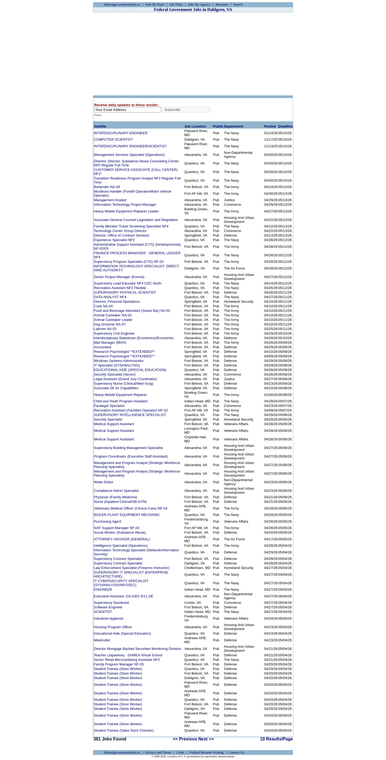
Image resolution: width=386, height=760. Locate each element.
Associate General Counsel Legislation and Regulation (136, 220)
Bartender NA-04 (107, 187)
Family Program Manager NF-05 (119, 664)
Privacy (97, 115)
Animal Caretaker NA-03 (113, 315)
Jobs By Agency (199, 4)
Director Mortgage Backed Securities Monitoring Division (137, 649)
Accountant (102, 347)
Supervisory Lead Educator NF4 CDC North (127, 283)
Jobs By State (154, 4)
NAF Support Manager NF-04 (116, 528)
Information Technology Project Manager (125, 205)
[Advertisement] (193, 53)
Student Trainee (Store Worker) (118, 669)
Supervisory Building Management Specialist (128, 448)
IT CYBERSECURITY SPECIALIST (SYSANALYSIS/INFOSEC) (121, 583)
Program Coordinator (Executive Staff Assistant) (131, 456)
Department (233, 126)
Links (180, 752)
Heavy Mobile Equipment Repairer (120, 395)
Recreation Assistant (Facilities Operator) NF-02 (131, 410)
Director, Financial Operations (117, 301)
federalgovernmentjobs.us (122, 4)
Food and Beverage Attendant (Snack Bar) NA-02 (132, 311)
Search (238, 4)
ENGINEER (103, 589)
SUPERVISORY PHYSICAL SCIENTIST (125, 292)
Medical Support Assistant (114, 424)
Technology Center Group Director (120, 231)
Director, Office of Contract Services (121, 235)
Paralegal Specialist (109, 406)
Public (218, 126)
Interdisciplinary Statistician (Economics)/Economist (133, 338)
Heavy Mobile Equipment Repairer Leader (126, 211)
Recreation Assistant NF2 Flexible (120, 288)
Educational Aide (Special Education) (122, 633)
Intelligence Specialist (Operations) (121, 546)
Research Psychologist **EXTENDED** (124, 352)
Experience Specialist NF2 (114, 240)
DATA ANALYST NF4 (110, 297)
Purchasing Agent (107, 521)
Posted (270, 126)
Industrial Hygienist (108, 618)
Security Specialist (108, 419)
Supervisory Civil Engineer (114, 333)
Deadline (285, 126)
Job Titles (176, 4)
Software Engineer (108, 607)
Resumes (222, 4)
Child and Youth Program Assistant (120, 401)
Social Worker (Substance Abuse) (120, 532)
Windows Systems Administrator (119, 361)
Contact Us (236, 752)
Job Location (195, 126)
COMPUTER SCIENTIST (113, 139)
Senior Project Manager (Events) (119, 277)
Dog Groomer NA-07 (110, 324)
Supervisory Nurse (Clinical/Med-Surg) (123, 383)
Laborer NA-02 (105, 329)
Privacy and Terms (158, 752)
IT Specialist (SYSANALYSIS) (117, 365)
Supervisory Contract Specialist (118, 559)
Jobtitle (100, 126)
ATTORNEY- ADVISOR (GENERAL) (122, 539)
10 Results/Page (276, 739)
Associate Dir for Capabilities (116, 388)
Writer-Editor (103, 482)
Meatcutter (102, 640)
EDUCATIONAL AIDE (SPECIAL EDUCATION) (130, 370)
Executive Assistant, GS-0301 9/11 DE (123, 596)
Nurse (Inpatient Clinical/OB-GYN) (120, 502)
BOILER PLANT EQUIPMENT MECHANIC (127, 515)
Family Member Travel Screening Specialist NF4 (131, 226)
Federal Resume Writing (207, 752)
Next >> (206, 739)
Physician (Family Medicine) (115, 497)
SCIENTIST (103, 612)
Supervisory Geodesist (111, 603)
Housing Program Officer (113, 627)
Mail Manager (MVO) (110, 342)
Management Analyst (110, 200)
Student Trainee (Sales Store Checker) (124, 730)
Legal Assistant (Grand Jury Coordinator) (125, 379)
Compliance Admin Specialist (116, 491)
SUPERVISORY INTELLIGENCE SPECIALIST (130, 415)
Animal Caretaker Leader (113, 320)
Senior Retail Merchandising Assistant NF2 (127, 660)
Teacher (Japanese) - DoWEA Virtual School (128, 655)
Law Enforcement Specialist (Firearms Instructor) (131, 568)
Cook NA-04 (103, 306)
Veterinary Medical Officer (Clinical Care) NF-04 (130, 508)
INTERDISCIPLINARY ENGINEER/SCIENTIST (130, 146)
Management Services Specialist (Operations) (129, 155)
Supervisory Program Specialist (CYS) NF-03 (129, 262)
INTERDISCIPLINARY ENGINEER (120, 133)
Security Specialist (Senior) (115, 374)
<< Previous (185, 739)
